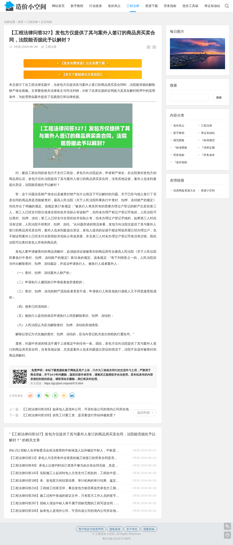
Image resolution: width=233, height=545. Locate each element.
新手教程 (77, 6)
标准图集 (181, 147)
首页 (20, 21)
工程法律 (133, 6)
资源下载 (151, 6)
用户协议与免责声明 (91, 529)
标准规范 (209, 140)
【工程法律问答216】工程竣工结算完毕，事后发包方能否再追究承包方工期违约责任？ (64, 488)
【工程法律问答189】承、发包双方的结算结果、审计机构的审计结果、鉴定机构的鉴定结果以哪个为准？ (64, 480)
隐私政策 (115, 529)
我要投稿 (148, 529)
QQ (39, 395)
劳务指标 (170, 6)
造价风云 (114, 6)
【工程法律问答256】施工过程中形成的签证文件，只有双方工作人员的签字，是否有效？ (64, 495)
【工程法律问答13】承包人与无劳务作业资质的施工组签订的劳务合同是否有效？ (64, 458)
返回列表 (143, 412)
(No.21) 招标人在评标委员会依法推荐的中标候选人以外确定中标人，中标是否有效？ (64, 450)
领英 (72, 395)
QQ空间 (64, 395)
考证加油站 (212, 6)
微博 (30, 395)
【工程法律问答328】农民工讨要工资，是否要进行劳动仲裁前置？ (69, 415)
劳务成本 (209, 155)
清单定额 (209, 147)
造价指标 (181, 162)
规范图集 (178, 140)
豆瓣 (55, 395)
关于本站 (131, 529)
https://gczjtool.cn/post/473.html (63, 383)
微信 (47, 395)
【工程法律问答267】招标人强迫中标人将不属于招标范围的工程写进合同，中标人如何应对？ (64, 503)
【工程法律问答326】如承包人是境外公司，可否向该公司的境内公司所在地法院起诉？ (83, 409)
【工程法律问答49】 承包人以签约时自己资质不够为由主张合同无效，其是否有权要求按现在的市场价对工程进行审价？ (64, 465)
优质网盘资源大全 (184, 190)
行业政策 (95, 6)
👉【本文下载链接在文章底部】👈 (82, 74)
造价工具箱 (190, 6)
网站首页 (58, 6)
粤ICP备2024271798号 (116, 538)
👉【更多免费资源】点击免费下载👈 (83, 63)
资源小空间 (208, 190)
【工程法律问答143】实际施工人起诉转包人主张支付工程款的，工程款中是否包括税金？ (64, 473)
